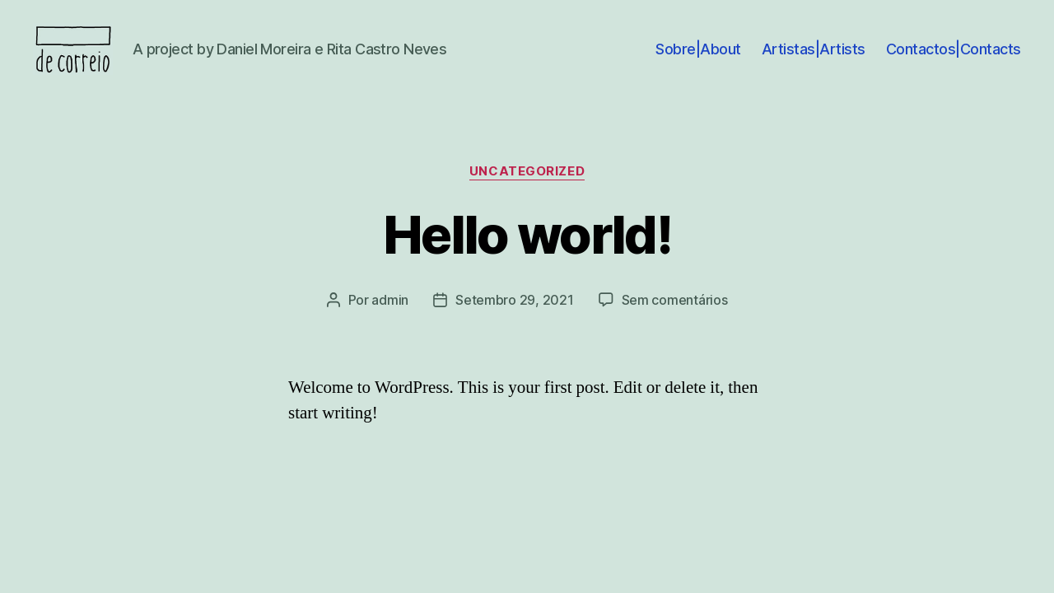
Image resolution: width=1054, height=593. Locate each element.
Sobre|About (698, 59)
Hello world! (527, 256)
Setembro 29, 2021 (514, 322)
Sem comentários (675, 322)
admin (389, 322)
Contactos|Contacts (953, 59)
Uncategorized (527, 193)
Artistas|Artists (813, 59)
